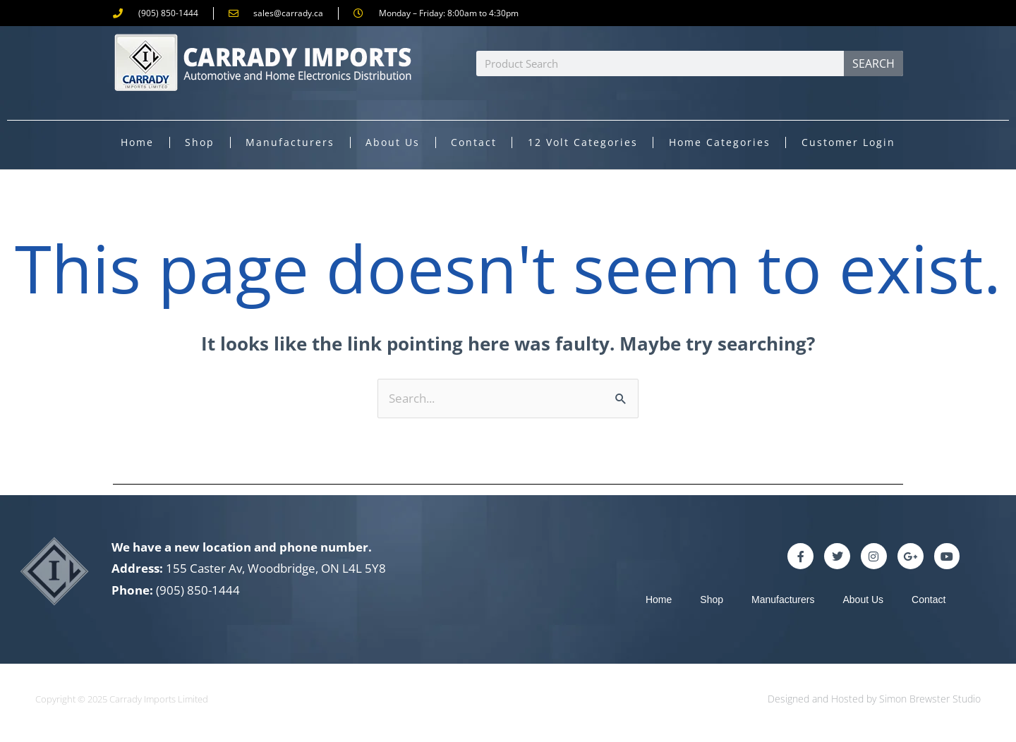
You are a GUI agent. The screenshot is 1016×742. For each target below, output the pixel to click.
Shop (199, 142)
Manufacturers (290, 142)
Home (137, 142)
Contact (474, 142)
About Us (392, 142)
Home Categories (719, 142)
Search (873, 63)
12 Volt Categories (583, 142)
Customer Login (848, 142)
